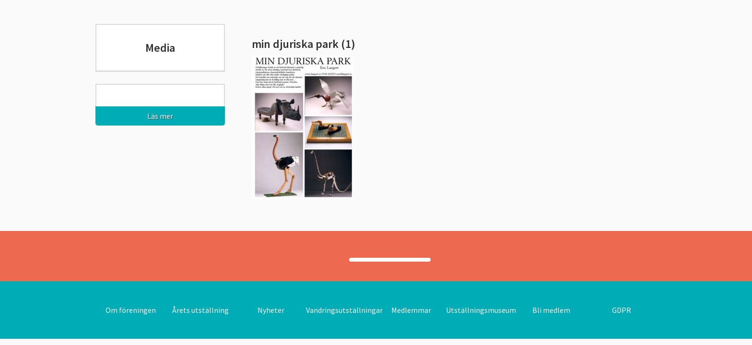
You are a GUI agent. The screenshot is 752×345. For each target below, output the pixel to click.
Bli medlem (551, 310)
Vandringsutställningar (344, 310)
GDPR (621, 310)
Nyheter (271, 310)
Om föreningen (131, 310)
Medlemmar (411, 310)
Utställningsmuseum (481, 310)
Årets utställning (200, 310)
